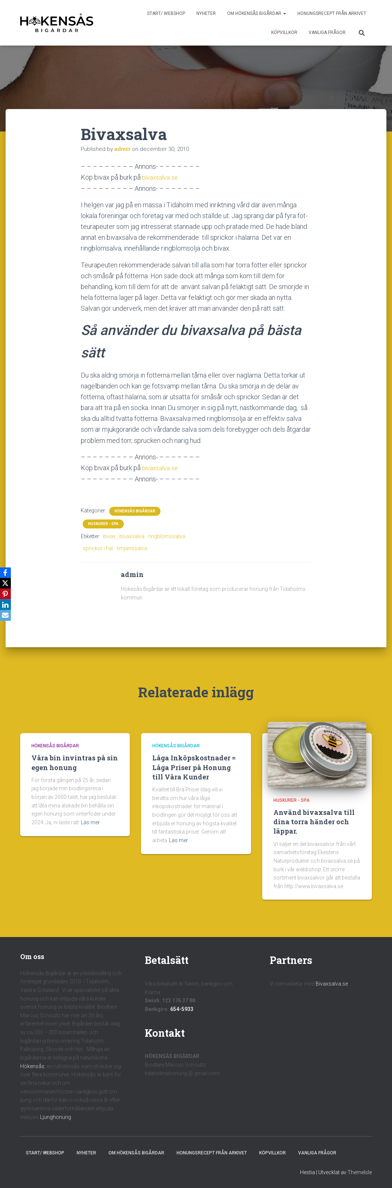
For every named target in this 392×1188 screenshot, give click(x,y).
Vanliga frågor (327, 32)
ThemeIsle (359, 1172)
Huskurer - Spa (103, 523)
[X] (7, 583)
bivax (109, 536)
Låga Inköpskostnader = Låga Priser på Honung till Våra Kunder (194, 767)
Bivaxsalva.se (332, 983)
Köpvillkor (284, 32)
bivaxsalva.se (161, 177)
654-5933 (181, 1008)
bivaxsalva (131, 536)
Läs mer (90, 822)
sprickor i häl (98, 548)
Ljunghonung (55, 1116)
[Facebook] (7, 571)
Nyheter (206, 13)
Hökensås (32, 1065)
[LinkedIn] (7, 605)
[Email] (7, 616)
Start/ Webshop (166, 13)
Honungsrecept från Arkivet (331, 13)
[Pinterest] (7, 594)
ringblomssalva (166, 536)
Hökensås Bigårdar (134, 510)
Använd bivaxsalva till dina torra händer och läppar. (314, 821)
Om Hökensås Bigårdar (256, 13)
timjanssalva (132, 548)
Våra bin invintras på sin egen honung (74, 762)
